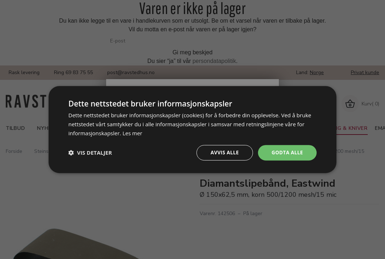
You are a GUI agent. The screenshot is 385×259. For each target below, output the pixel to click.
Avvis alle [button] (222, 152)
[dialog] (192, 129)
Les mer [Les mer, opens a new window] (132, 132)
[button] (90, 152)
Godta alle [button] (287, 152)
